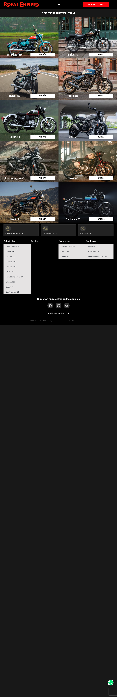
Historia (91, 247)
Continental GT (12, 292)
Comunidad (93, 252)
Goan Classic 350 (13, 247)
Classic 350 (10, 257)
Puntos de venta (68, 247)
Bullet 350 (10, 252)
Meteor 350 (11, 262)
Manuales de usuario (97, 257)
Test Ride (65, 252)
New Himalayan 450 (14, 277)
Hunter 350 (11, 267)
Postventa (65, 257)
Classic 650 (10, 282)
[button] (59, 4)
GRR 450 (10, 272)
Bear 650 (10, 287)
